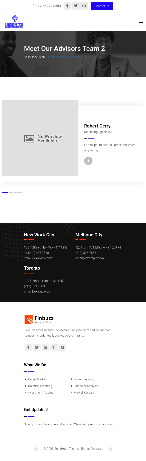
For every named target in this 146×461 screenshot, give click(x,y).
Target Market (37, 379)
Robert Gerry (97, 126)
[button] (5, 192)
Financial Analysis (86, 386)
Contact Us (101, 6)
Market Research (85, 392)
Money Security (84, 379)
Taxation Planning (40, 386)
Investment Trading (40, 392)
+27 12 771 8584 (48, 6)
